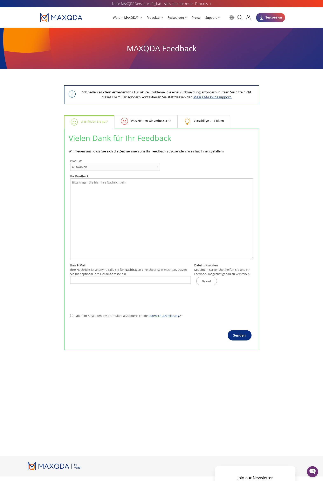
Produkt (76, 161)
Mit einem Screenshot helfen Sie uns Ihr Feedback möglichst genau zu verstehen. (222, 269)
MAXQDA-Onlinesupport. (212, 97)
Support (211, 17)
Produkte (152, 17)
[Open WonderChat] (312, 471)
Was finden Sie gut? (94, 121)
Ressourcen (175, 17)
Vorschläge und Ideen (209, 121)
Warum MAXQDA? (125, 17)
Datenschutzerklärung (164, 316)
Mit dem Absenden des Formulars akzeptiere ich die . (128, 316)
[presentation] (101, 300)
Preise (196, 17)
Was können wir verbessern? (151, 121)
